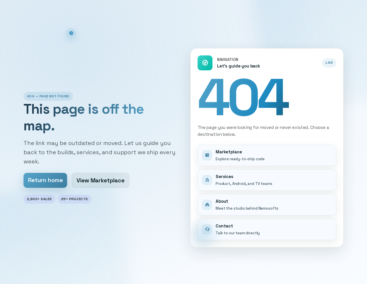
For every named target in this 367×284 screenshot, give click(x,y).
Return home (45, 180)
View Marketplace (100, 180)
